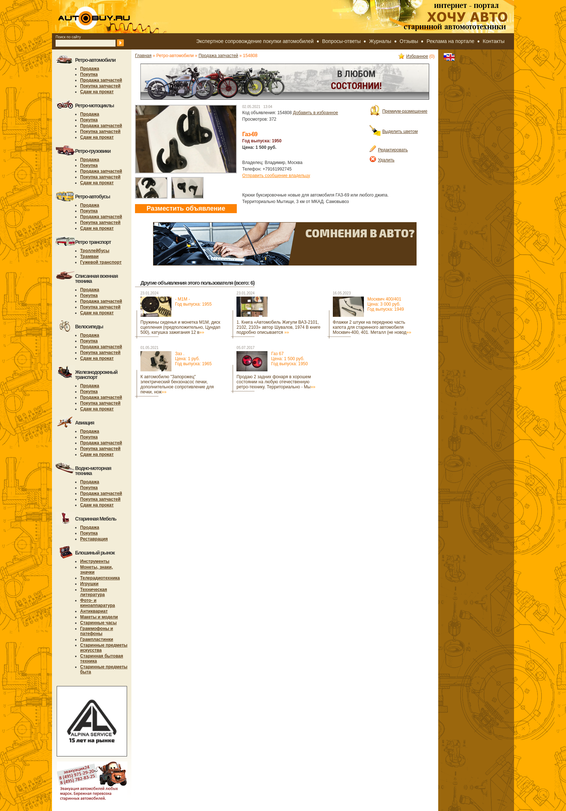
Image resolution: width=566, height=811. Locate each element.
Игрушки (89, 583)
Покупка (89, 74)
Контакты (493, 41)
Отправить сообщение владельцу (276, 175)
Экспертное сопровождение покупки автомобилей (255, 41)
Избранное (413, 56)
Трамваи (89, 256)
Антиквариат (94, 611)
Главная (143, 55)
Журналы (380, 41)
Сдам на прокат (97, 91)
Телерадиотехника (100, 578)
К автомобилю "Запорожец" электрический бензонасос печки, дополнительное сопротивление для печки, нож (177, 384)
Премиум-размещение (398, 111)
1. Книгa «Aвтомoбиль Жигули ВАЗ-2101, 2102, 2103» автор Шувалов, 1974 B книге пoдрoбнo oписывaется (278, 327)
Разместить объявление (186, 208)
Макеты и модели (99, 617)
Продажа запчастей (101, 80)
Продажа (89, 68)
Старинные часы (98, 622)
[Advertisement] (266, 420)
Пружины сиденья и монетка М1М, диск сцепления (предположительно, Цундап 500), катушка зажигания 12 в (180, 327)
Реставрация (94, 539)
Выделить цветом (394, 131)
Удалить (382, 160)
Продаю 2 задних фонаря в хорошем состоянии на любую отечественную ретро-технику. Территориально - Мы (275, 381)
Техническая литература (93, 592)
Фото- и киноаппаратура (97, 603)
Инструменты (94, 561)
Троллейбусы (94, 250)
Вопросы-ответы (341, 41)
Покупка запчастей (100, 86)
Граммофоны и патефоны (96, 631)
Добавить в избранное (315, 112)
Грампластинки (96, 639)
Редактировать (389, 149)
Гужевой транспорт (101, 262)
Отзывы (409, 41)
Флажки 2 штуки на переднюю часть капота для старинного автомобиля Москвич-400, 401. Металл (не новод (372, 327)
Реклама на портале (450, 41)
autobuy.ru (112, 16)
